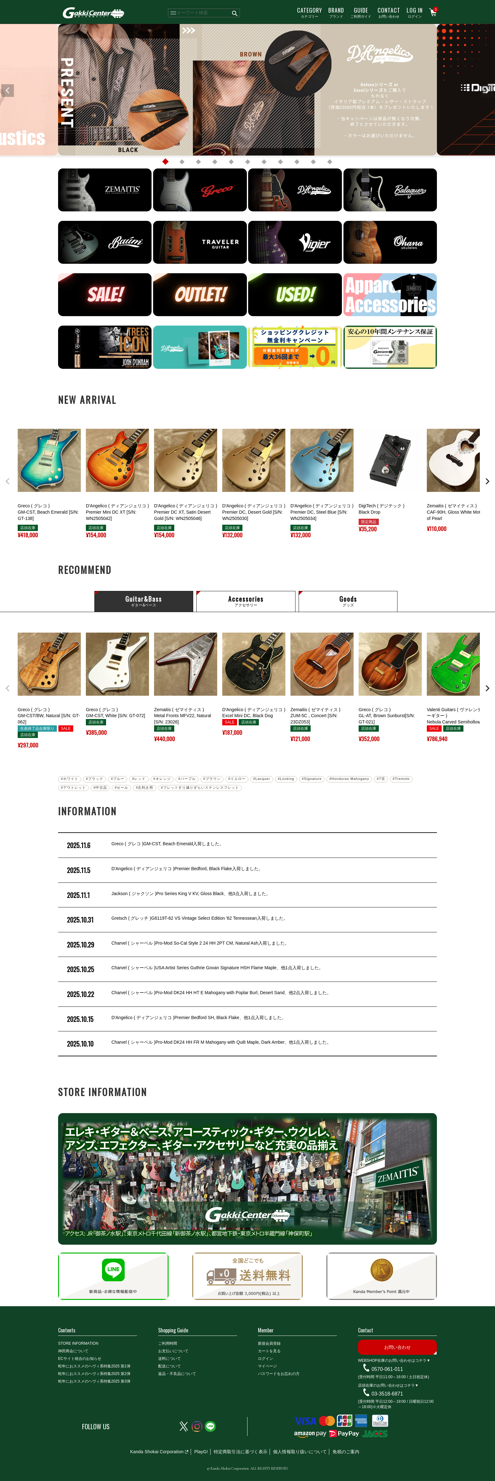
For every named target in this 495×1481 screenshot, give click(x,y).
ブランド (336, 12)
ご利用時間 (167, 1343)
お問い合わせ (389, 12)
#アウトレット (73, 787)
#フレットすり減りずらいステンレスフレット (200, 787)
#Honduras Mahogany (349, 779)
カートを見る (269, 1351)
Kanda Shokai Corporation (156, 1451)
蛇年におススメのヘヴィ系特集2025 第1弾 (94, 1366)
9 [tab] (297, 162)
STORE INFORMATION (78, 1343)
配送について (169, 1366)
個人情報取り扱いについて (300, 1451)
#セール (121, 787)
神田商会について (73, 1351)
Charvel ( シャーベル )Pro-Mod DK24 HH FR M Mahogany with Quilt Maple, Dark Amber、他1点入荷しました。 (198, 1043)
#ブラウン (212, 779)
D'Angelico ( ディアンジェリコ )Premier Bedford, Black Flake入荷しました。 (164, 870)
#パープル (187, 779)
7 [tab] (264, 162)
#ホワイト (69, 779)
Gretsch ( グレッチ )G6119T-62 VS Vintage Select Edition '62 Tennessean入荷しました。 (177, 919)
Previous (7, 90)
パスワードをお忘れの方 (279, 1374)
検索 (235, 13)
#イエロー (237, 779)
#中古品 (100, 787)
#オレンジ (162, 779)
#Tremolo (401, 779)
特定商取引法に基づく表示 (240, 1451)
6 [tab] (247, 162)
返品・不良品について (177, 1374)
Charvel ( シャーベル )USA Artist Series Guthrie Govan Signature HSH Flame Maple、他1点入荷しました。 (194, 969)
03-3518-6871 (387, 1393)
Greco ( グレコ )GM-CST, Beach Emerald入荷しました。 (145, 845)
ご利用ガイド (360, 12)
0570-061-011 (387, 1369)
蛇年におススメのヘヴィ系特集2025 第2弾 (94, 1374)
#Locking (286, 779)
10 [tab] (313, 162)
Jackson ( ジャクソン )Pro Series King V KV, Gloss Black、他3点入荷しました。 (168, 895)
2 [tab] (182, 162)
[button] (7, 481)
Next (487, 90)
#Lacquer (261, 779)
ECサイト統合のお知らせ (79, 1358)
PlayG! (201, 1451)
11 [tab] (329, 162)
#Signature (312, 779)
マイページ (267, 1366)
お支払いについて (173, 1351)
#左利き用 (144, 787)
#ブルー (117, 779)
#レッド (139, 779)
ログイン (415, 12)
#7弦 (381, 779)
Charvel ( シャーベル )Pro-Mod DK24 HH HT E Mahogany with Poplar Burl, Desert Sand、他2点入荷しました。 (198, 994)
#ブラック (94, 779)
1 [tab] (165, 162)
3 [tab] (198, 162)
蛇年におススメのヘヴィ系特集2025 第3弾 (94, 1381)
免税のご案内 (345, 1451)
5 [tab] (231, 162)
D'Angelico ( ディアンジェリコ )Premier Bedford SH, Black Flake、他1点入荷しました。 (176, 1019)
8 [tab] (280, 162)
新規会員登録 (269, 1343)
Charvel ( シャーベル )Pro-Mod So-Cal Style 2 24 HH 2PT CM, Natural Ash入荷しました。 (177, 944)
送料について (169, 1358)
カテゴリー (309, 12)
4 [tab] (214, 162)
